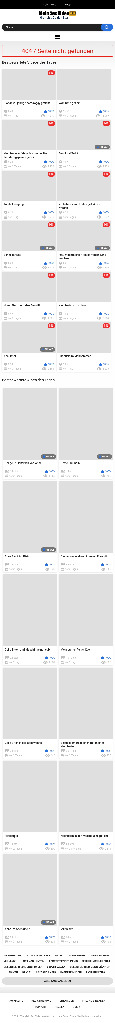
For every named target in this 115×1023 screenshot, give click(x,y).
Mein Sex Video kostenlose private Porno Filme (50, 1016)
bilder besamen (56, 967)
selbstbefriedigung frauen (23, 966)
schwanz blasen (46, 972)
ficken (13, 972)
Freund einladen (93, 1000)
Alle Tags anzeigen (57, 980)
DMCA (76, 1006)
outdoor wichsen (38, 955)
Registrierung (49, 4)
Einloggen (68, 4)
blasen (27, 972)
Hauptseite (15, 1000)
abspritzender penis (63, 961)
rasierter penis (95, 972)
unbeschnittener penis (96, 961)
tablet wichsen (99, 955)
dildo (58, 955)
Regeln (60, 1006)
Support (41, 1006)
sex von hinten (33, 961)
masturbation (12, 955)
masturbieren (75, 955)
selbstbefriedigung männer (90, 966)
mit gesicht (11, 961)
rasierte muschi (71, 972)
